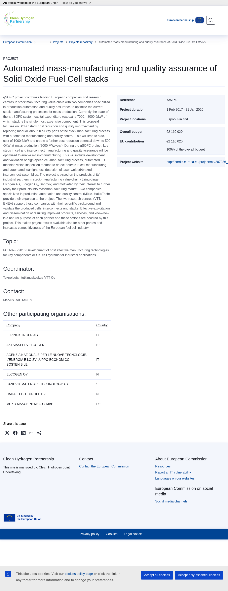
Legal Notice (133, 534)
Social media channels (171, 501)
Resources (162, 466)
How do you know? (76, 2)
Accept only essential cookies (199, 575)
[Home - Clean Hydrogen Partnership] (20, 20)
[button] (7, 433)
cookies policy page (79, 574)
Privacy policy (90, 534)
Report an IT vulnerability (173, 472)
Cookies (112, 534)
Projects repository (64, 42)
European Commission (17, 42)
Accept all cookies (157, 575)
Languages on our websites (175, 478)
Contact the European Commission (104, 466)
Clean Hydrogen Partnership (28, 459)
